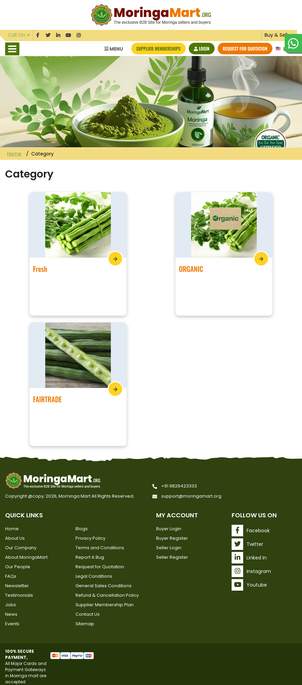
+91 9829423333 (179, 486)
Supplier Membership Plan (105, 604)
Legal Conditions (94, 576)
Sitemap (85, 624)
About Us (15, 538)
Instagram (251, 571)
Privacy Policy (90, 538)
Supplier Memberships (158, 48)
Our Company (20, 547)
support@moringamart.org (191, 496)
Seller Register (172, 557)
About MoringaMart (26, 557)
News (11, 614)
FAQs (10, 576)
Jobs (10, 604)
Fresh (40, 269)
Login (201, 48)
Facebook (251, 530)
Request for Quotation (245, 48)
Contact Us (88, 614)
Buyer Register (172, 538)
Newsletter (17, 585)
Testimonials (19, 595)
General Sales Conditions (104, 585)
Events (12, 624)
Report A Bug (90, 557)
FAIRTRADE (47, 399)
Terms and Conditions (100, 547)
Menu (113, 48)
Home (14, 153)
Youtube (249, 585)
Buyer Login (168, 528)
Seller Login (168, 547)
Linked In (249, 557)
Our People (17, 566)
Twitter (247, 544)
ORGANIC (191, 269)
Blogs (82, 528)
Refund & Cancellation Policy (107, 595)
